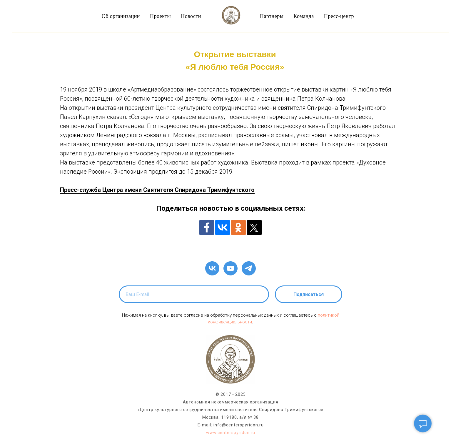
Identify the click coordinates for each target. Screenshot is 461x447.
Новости (191, 16)
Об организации (121, 16)
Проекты (160, 16)
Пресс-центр (339, 16)
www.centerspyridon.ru (230, 432)
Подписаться (308, 294)
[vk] (212, 268)
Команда (303, 16)
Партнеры (271, 16)
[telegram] (249, 268)
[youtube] (230, 268)
